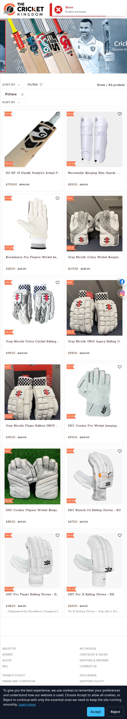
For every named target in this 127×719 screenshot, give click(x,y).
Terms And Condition (18, 681)
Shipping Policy (92, 681)
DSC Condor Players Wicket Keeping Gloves (32, 510)
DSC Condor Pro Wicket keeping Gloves (94, 426)
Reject (115, 712)
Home (101, 85)
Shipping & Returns (94, 660)
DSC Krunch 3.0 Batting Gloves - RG (94, 510)
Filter (36, 85)
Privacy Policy (13, 675)
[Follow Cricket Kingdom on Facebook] (122, 281)
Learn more (27, 704)
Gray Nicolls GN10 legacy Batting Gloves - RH (94, 341)
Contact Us (88, 666)
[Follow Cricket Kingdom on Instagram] (122, 293)
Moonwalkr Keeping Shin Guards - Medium (94, 173)
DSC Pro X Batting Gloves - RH (91, 594)
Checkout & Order (94, 654)
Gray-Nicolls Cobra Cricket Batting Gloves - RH (32, 341)
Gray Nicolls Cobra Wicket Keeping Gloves (94, 257)
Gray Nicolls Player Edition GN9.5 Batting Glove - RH (32, 426)
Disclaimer (88, 675)
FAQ (5, 666)
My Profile (88, 648)
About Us (9, 648)
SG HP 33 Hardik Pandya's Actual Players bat (32, 173)
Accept (96, 712)
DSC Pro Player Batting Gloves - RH (32, 594)
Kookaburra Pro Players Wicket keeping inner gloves (32, 257)
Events (7, 654)
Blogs (6, 660)
